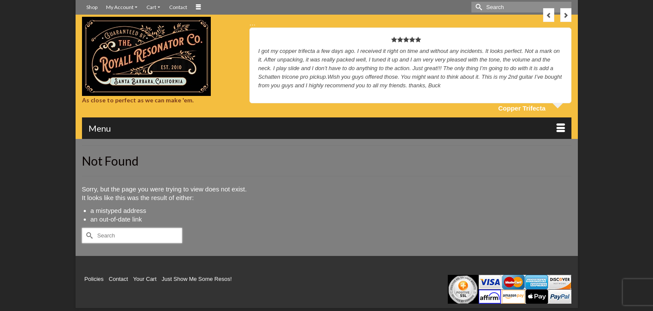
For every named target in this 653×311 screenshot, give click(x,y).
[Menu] (326, 128)
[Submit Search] (477, 7)
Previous (548, 15)
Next (565, 15)
